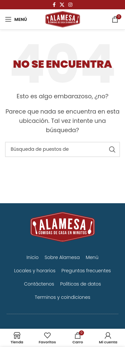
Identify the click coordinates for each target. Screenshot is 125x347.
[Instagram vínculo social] (70, 4)
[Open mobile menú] (16, 19)
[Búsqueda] (62, 149)
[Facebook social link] (54, 4)
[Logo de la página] (62, 19)
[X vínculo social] (62, 4)
